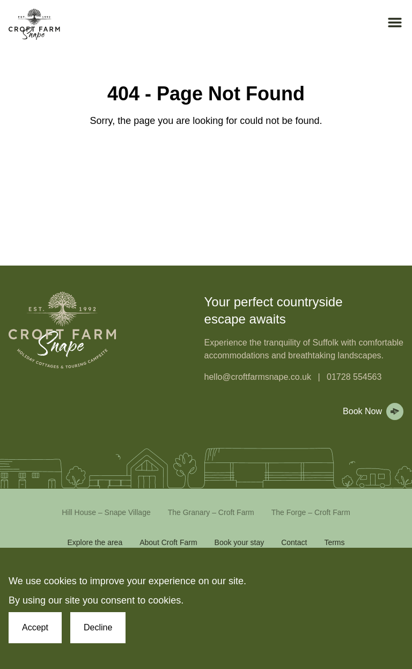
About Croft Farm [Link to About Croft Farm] (168, 542)
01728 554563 (354, 376)
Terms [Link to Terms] (334, 542)
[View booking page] (371, 411)
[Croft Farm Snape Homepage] (34, 24)
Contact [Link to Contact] (294, 542)
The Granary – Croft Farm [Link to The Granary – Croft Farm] (211, 512)
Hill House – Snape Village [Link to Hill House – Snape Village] (106, 512)
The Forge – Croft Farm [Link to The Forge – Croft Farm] (310, 512)
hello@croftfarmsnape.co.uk (257, 376)
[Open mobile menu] (394, 22)
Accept (35, 627)
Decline (98, 627)
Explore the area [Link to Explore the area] (94, 542)
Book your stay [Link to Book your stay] (239, 542)
